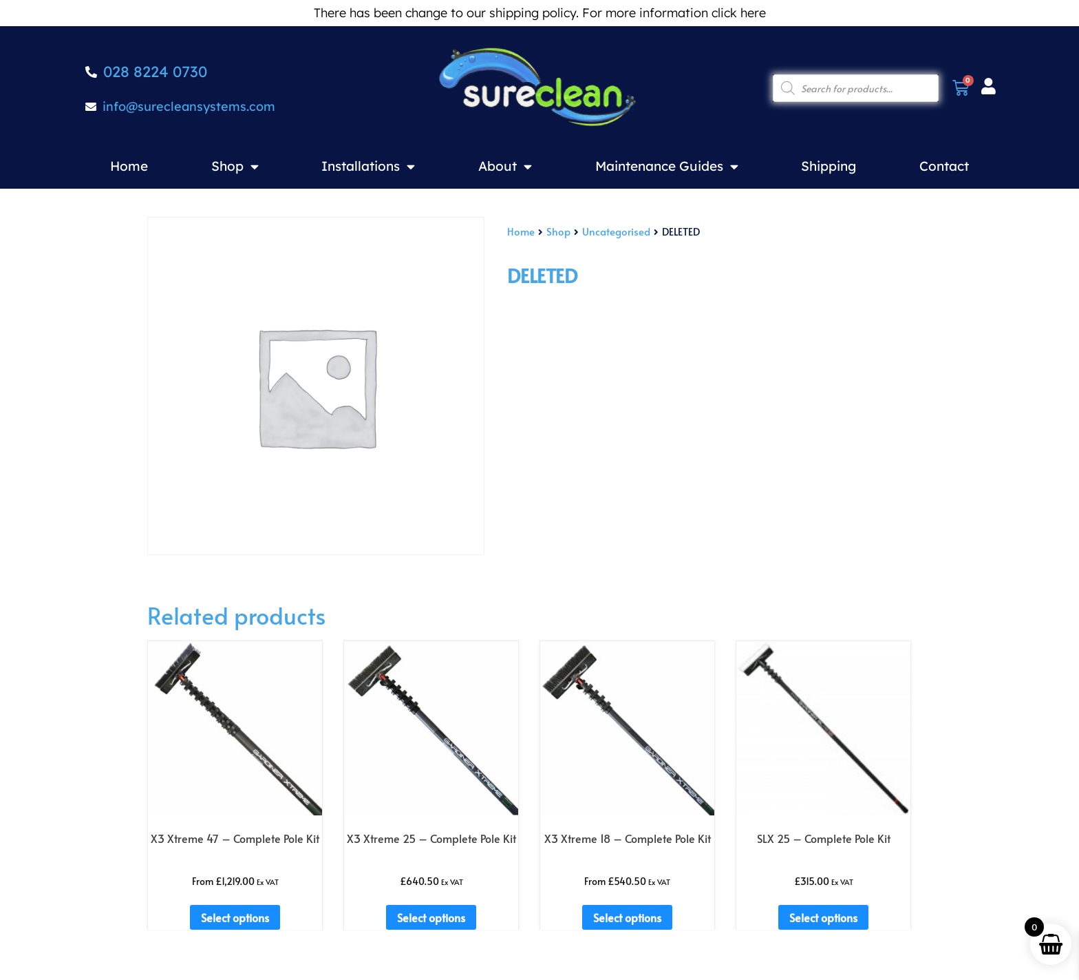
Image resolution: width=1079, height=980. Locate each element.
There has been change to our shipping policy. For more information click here (540, 13)
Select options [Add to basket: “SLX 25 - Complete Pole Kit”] (823, 917)
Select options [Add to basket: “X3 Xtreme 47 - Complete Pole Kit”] (235, 917)
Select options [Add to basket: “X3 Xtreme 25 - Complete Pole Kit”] (431, 917)
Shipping (828, 166)
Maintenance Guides (666, 166)
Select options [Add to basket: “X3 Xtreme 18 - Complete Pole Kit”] (627, 917)
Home (129, 166)
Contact (944, 166)
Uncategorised (616, 231)
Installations (368, 166)
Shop (235, 166)
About (505, 166)
